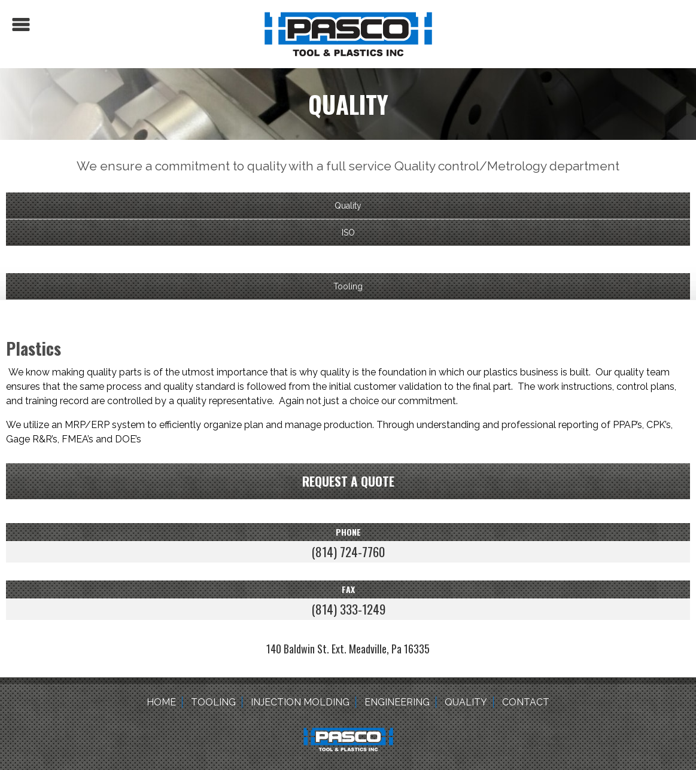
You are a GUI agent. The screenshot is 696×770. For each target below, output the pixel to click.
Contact (525, 702)
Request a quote (348, 481)
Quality (348, 205)
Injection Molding (300, 702)
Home (161, 702)
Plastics (348, 259)
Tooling (348, 286)
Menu (21, 24)
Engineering (397, 702)
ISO (348, 232)
